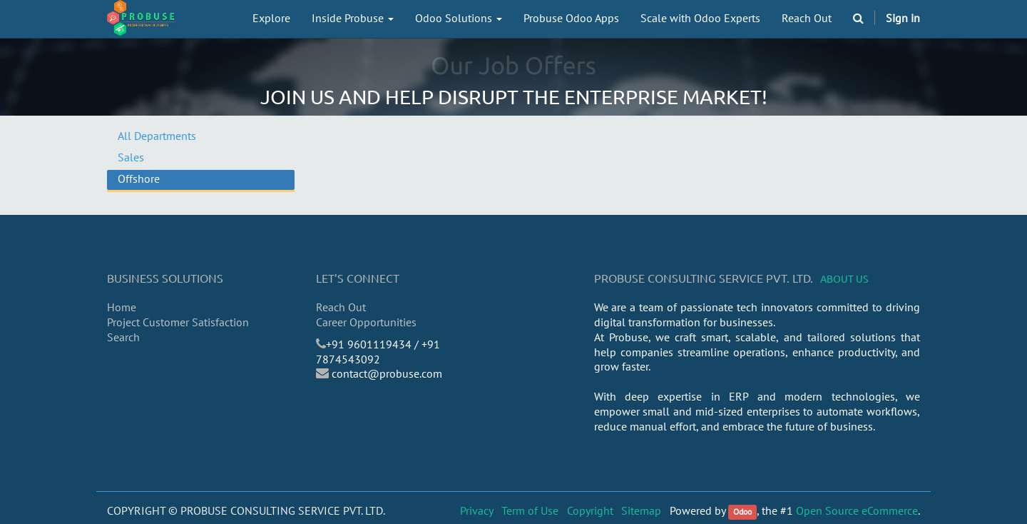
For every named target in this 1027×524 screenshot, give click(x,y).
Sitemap (641, 510)
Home (121, 307)
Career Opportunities (366, 322)
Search (123, 337)
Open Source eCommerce (857, 510)
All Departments (157, 136)
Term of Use (529, 510)
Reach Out (341, 307)
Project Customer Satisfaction (178, 322)
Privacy (477, 510)
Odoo (742, 511)
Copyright (590, 510)
